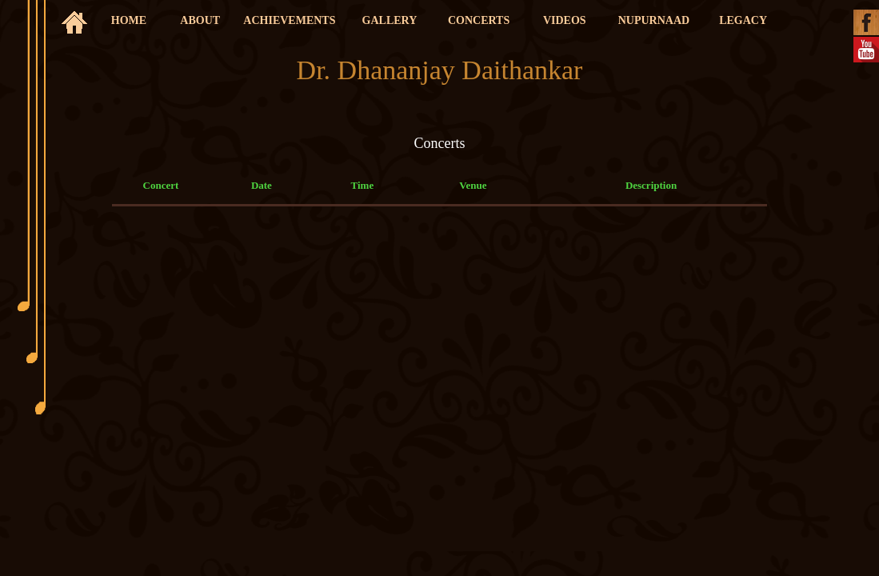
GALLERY (390, 20)
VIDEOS (564, 20)
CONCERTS (478, 20)
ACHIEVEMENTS (289, 20)
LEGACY (743, 20)
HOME (128, 20)
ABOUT (200, 20)
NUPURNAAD (653, 20)
